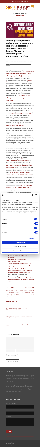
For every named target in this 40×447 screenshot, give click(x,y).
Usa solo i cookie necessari (20, 250)
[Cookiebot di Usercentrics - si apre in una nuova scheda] (32, 195)
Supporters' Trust (21, 64)
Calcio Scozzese (10, 61)
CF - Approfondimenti (20, 61)
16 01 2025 (18, 59)
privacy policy (19, 428)
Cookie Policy (9, 442)
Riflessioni (13, 64)
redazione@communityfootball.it (20, 1)
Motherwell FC (18, 62)
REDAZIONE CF (10, 59)
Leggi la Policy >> (9, 381)
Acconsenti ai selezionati (20, 246)
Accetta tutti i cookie (20, 242)
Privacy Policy (15, 442)
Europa (11, 62)
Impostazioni (32, 238)
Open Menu (32, 6)
